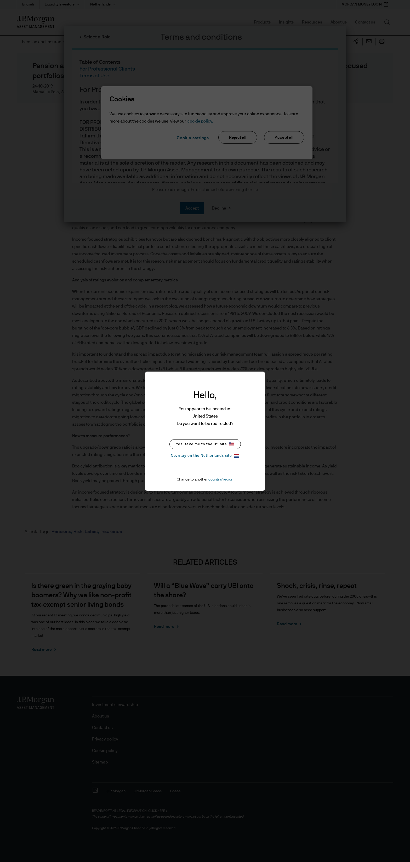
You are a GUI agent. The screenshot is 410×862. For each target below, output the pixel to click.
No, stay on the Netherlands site (205, 456)
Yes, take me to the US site (205, 444)
